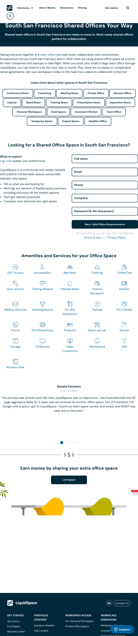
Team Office (114, 112)
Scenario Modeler (44, 625)
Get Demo (13, 621)
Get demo (111, 8)
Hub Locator (41, 630)
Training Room (59, 102)
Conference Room (18, 93)
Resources (66, 8)
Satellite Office (98, 121)
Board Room (33, 102)
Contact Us (122, 603)
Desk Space (58, 112)
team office (48, 55)
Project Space (70, 121)
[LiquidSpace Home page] (9, 8)
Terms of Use (92, 237)
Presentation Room (88, 102)
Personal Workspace (29, 112)
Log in (4, 161)
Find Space (13, 626)
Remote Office (122, 93)
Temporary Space (42, 121)
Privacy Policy (116, 237)
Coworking (44, 93)
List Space (69, 479)
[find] (127, 7)
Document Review (86, 112)
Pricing (82, 8)
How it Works (47, 8)
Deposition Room (120, 102)
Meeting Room (69, 93)
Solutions (23, 8)
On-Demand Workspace (79, 621)
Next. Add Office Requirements (105, 224)
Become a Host (16, 631)
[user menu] (10, 15)
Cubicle (12, 102)
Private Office (96, 93)
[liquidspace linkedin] (109, 603)
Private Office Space (77, 626)
